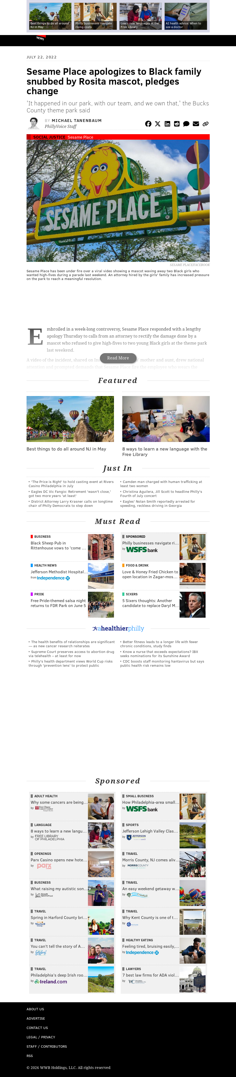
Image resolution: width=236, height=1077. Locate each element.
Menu (228, 41)
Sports (132, 824)
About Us (35, 1008)
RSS (30, 1055)
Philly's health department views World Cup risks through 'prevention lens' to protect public (71, 663)
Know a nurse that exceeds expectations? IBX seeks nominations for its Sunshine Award (159, 653)
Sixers (132, 594)
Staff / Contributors (47, 1046)
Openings (42, 853)
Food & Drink (137, 565)
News (40, 38)
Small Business (140, 796)
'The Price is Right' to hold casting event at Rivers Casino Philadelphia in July (71, 483)
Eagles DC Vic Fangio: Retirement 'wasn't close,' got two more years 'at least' (70, 493)
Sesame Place (80, 137)
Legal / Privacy (41, 1036)
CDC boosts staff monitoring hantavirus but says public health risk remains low (162, 663)
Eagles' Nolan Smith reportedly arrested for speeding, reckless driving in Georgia (157, 503)
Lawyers (133, 968)
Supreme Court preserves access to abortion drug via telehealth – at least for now (71, 653)
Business (42, 536)
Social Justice (49, 137)
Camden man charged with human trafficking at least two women (161, 483)
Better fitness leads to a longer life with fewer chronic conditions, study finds (159, 643)
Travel (132, 853)
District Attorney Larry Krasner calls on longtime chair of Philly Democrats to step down (71, 503)
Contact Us (37, 1027)
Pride (39, 594)
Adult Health (46, 796)
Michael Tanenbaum (77, 120)
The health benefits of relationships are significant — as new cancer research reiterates (72, 643)
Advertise (36, 1018)
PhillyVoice (12, 40)
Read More (118, 358)
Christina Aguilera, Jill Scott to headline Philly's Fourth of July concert (161, 493)
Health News (45, 565)
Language (43, 824)
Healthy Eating (139, 940)
